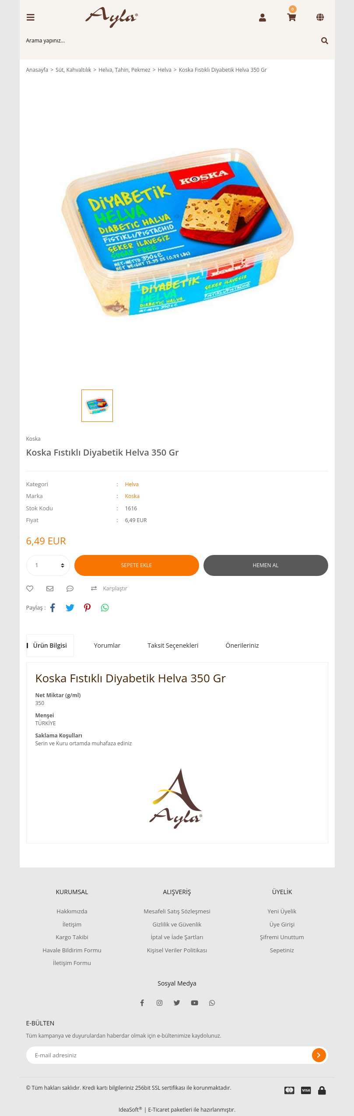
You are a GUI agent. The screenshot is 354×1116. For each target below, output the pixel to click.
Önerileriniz (242, 645)
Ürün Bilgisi (50, 645)
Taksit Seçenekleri (172, 645)
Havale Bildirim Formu (72, 950)
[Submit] (319, 1055)
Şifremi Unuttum (282, 937)
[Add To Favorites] (32, 588)
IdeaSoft (130, 1109)
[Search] (177, 40)
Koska (33, 438)
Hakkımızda (71, 911)
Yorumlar (107, 645)
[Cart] (291, 17)
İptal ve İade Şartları (177, 937)
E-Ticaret (159, 1109)
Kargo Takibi (72, 937)
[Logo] (115, 17)
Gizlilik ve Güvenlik (177, 924)
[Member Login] (262, 17)
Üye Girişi (282, 924)
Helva (132, 484)
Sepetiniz (282, 950)
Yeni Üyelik (282, 911)
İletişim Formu (72, 963)
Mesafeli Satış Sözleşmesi (177, 911)
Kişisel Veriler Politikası (177, 950)
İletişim (72, 924)
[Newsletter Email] (177, 1055)
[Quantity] (48, 565)
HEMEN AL (266, 565)
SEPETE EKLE (136, 565)
